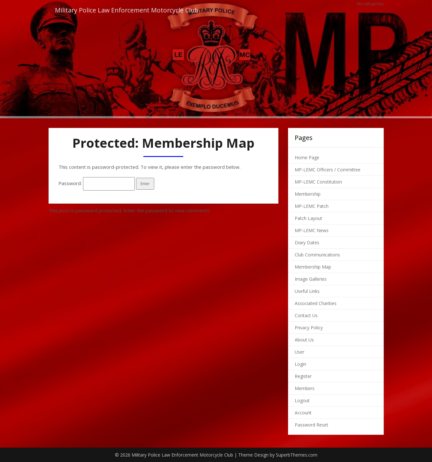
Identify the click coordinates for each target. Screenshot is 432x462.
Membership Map (313, 267)
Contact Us (306, 315)
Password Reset (311, 425)
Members (305, 388)
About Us (304, 340)
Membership (308, 194)
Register (303, 376)
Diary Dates (307, 242)
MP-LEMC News (312, 230)
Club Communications (317, 255)
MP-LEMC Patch (312, 206)
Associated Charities (316, 303)
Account (303, 413)
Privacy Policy (309, 328)
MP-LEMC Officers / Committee (327, 170)
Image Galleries (311, 279)
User (299, 352)
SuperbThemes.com (296, 455)
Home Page (307, 157)
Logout (302, 400)
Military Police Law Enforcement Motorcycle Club (128, 10)
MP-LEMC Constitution (318, 182)
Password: (96, 183)
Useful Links (307, 291)
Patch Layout (308, 218)
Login (300, 364)
